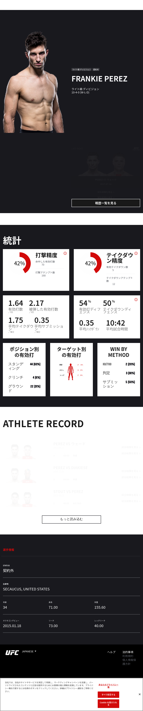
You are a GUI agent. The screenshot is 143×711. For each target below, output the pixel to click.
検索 (125, 11)
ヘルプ (111, 652)
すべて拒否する (108, 694)
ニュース (62, 11)
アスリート (45, 11)
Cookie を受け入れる (108, 703)
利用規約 (127, 656)
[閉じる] (139, 694)
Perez (59, 438)
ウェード (78, 438)
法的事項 (127, 652)
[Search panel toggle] (133, 11)
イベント (10, 11)
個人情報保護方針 (129, 662)
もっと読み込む (71, 519)
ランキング (27, 11)
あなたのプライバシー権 (108, 685)
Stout (59, 486)
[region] (71, 694)
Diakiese (79, 462)
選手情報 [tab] (8, 550)
